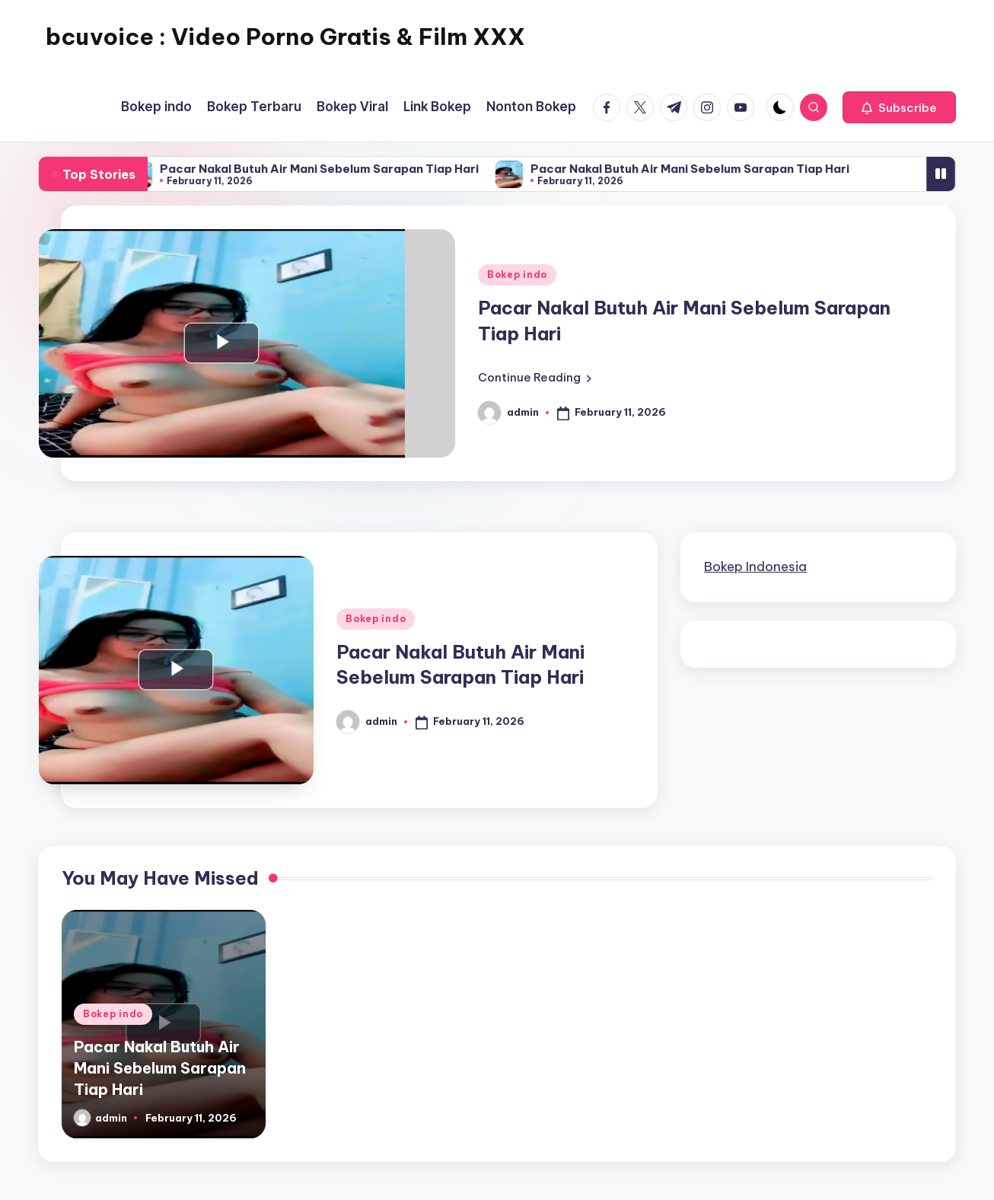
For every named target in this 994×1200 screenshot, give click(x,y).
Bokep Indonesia (755, 566)
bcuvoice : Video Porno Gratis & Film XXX (285, 36)
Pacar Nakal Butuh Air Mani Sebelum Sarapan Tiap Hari (329, 168)
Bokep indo (517, 274)
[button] (899, 107)
